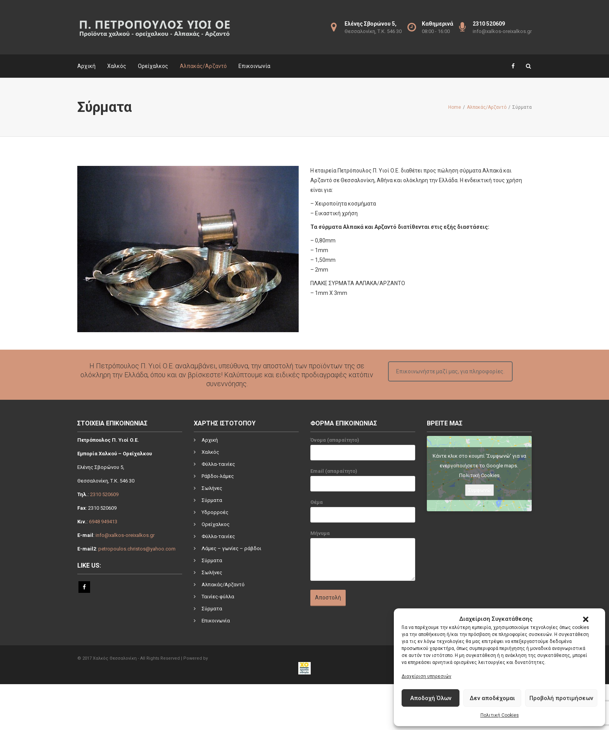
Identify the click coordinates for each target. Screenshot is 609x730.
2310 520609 (104, 494)
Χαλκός (116, 66)
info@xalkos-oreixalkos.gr (502, 31)
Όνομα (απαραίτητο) (362, 450)
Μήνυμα (362, 559)
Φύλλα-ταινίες (218, 464)
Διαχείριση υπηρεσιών (426, 676)
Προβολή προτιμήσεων (561, 698)
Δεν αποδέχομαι (492, 698)
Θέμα (362, 512)
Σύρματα (212, 500)
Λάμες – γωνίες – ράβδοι (231, 548)
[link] (496, 641)
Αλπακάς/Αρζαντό (203, 66)
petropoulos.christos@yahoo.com (137, 549)
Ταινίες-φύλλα (218, 596)
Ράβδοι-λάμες (218, 476)
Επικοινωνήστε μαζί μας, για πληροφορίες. (450, 371)
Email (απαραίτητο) (362, 481)
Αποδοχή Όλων (430, 698)
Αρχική (86, 66)
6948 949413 (103, 521)
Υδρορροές (215, 512)
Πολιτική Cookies (499, 715)
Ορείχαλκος (153, 66)
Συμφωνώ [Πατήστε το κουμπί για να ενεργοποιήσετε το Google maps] (479, 490)
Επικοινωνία (254, 66)
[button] (586, 619)
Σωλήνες (212, 488)
